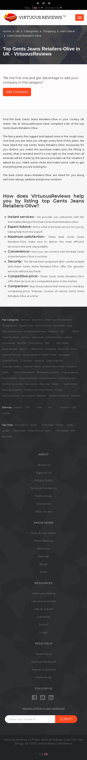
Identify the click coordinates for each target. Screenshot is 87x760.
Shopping (50, 349)
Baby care (45, 384)
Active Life (63, 349)
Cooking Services (10, 395)
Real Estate (59, 325)
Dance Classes (9, 378)
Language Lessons (11, 366)
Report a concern (43, 669)
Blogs (43, 564)
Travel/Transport (10, 337)
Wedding (39, 360)
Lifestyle (68, 337)
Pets (47, 343)
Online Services (43, 325)
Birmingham (21, 425)
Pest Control (37, 349)
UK (50, 407)
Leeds (70, 425)
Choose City (55, 7)
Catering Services (67, 378)
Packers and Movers (59, 395)
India (39, 407)
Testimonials (43, 496)
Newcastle (7, 436)
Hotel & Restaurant (12, 331)
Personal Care (26, 325)
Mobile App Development (58, 319)
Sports (5, 372)
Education (37, 319)
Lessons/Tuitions (32, 366)
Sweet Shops (70, 384)
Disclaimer (43, 503)
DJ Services (26, 360)
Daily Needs (63, 343)
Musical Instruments (53, 366)
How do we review (43, 533)
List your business (43, 601)
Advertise (43, 616)
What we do (43, 677)
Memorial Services (11, 354)
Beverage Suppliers (12, 389)
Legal (70, 325)
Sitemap (43, 556)
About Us (43, 465)
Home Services (9, 349)
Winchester (63, 430)
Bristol (33, 425)
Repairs (23, 349)
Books (55, 384)
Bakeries (41, 395)
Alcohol (25, 337)
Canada (6, 413)
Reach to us (43, 654)
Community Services (12, 384)
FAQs (43, 572)
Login (43, 632)
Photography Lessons (48, 372)
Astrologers (64, 354)
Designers (53, 331)
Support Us (43, 472)
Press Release (43, 540)
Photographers (9, 325)
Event (74, 349)
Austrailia (65, 407)
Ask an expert (43, 609)
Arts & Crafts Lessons (24, 372)
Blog (27, 7)
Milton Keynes (35, 430)
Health (75, 331)
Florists (58, 389)
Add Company (17, 92)
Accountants (28, 395)
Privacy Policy (43, 480)
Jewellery (76, 395)
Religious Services (28, 378)
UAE (74, 407)
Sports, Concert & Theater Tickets (40, 354)
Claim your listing (43, 593)
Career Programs (54, 360)
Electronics (38, 337)
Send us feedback (43, 661)
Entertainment (54, 337)
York (73, 430)
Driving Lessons (47, 378)
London (6, 430)
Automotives (8, 343)
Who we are (43, 511)
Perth (48, 430)
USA (27, 407)
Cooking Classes (10, 360)
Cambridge (47, 425)
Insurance (71, 366)
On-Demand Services (35, 331)
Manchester (19, 430)
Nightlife (21, 343)
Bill (62, 331)
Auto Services (36, 343)
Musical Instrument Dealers (38, 389)
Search (43, 624)
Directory (43, 548)
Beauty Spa (32, 384)
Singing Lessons (69, 372)
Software (25, 319)
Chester (59, 425)
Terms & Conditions (43, 488)
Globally (18, 407)
